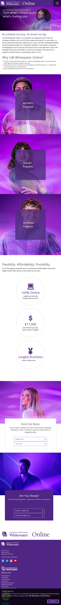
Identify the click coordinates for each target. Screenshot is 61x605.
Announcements (5, 569)
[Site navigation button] (57, 3)
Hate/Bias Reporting (6, 574)
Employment (4, 571)
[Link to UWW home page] (10, 3)
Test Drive (35, 439)
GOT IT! (53, 601)
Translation (4, 579)
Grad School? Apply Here (38, 505)
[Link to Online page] (29, 3)
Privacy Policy (5, 576)
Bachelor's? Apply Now (16, 505)
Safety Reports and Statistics (8, 578)
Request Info (13, 439)
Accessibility (4, 567)
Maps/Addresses (6, 565)
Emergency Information (7, 572)
